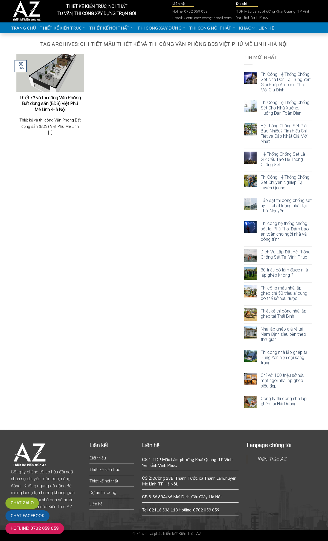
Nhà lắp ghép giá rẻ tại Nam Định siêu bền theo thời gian (283, 334)
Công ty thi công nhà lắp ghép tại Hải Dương (284, 401)
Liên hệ (266, 27)
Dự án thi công (102, 492)
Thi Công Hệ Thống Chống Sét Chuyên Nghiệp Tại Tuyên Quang (285, 182)
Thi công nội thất (212, 27)
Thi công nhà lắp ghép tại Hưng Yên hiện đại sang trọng (284, 357)
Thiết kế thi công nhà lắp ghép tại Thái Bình (283, 313)
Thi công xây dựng (161, 27)
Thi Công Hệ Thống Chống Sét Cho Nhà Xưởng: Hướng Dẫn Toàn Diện (285, 107)
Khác (247, 27)
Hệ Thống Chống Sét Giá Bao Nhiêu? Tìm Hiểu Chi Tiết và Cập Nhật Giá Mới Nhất (284, 133)
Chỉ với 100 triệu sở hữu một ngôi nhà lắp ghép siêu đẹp (282, 380)
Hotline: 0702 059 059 (35, 528)
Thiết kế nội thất (111, 27)
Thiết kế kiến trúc (62, 27)
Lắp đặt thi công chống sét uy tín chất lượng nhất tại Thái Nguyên (286, 205)
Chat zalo (22, 503)
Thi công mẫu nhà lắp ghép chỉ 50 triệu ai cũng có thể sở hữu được (284, 293)
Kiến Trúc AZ (271, 459)
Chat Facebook (27, 515)
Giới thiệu (97, 458)
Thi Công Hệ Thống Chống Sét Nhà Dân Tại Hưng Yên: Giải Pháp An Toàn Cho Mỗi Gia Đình (286, 82)
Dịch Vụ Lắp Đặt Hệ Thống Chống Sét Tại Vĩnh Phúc (285, 254)
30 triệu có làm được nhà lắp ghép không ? (284, 272)
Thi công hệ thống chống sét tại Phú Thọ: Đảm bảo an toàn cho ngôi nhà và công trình (285, 231)
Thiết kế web (138, 533)
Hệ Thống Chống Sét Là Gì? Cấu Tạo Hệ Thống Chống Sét (283, 159)
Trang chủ (23, 27)
